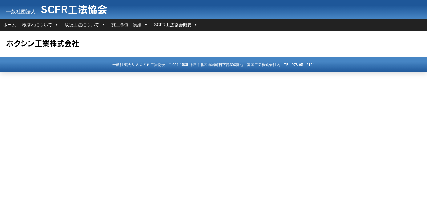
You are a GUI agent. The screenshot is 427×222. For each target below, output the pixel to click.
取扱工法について (82, 24)
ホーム (9, 24)
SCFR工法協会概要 (172, 24)
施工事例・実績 (126, 24)
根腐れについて (37, 24)
